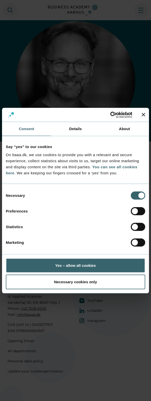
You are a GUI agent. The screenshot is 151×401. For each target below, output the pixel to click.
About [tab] (124, 129)
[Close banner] (143, 114)
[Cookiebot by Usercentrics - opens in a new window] (110, 114)
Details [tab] (75, 129)
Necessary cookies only (75, 282)
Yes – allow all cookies (75, 265)
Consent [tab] (26, 129)
